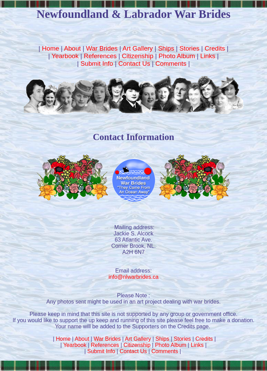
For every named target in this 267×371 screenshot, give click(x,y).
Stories (189, 48)
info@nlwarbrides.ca (133, 277)
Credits (215, 48)
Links (207, 56)
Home (50, 48)
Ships (166, 48)
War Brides (102, 48)
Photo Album (176, 56)
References (100, 56)
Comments (170, 63)
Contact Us (134, 63)
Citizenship (137, 56)
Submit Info (97, 63)
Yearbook (65, 56)
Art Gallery (138, 48)
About (72, 48)
